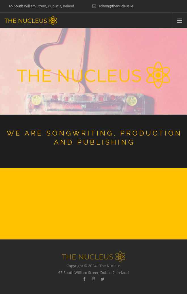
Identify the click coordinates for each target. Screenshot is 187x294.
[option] (93, 140)
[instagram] (93, 279)
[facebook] (84, 279)
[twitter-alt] (102, 279)
